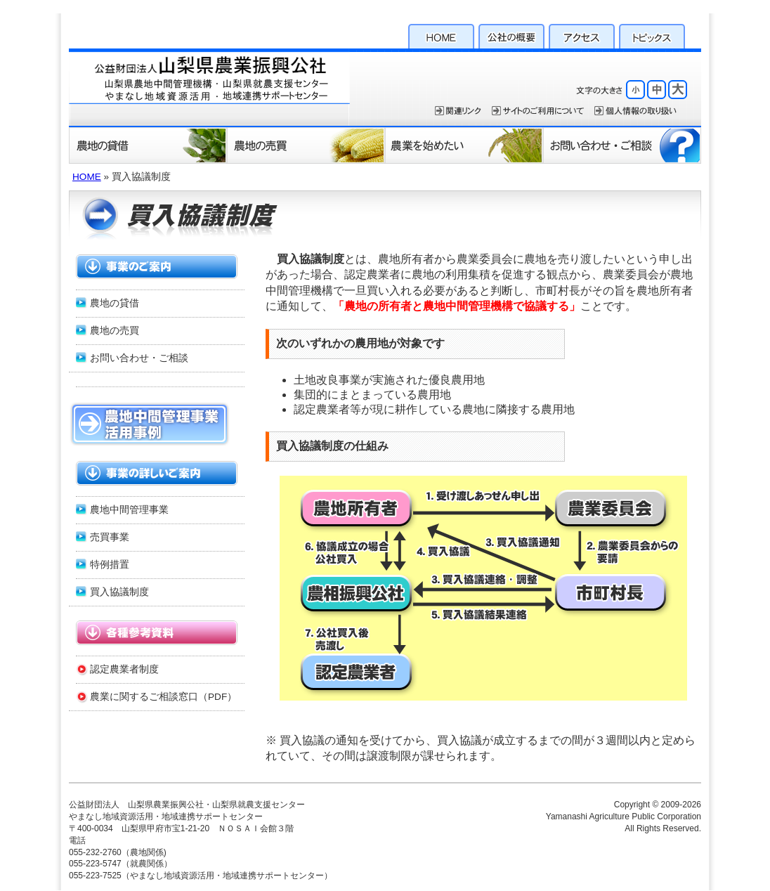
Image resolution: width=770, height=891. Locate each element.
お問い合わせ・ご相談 (622, 145)
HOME (441, 34)
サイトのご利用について (538, 110)
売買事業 (109, 537)
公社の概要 (511, 34)
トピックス (652, 34)
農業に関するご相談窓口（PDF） (163, 696)
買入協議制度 (119, 592)
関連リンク (458, 110)
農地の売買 (306, 145)
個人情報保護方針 (635, 110)
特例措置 (109, 564)
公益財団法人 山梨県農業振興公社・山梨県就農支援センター (209, 87)
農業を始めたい (464, 145)
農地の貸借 (148, 145)
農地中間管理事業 (129, 510)
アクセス (582, 34)
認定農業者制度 (124, 669)
